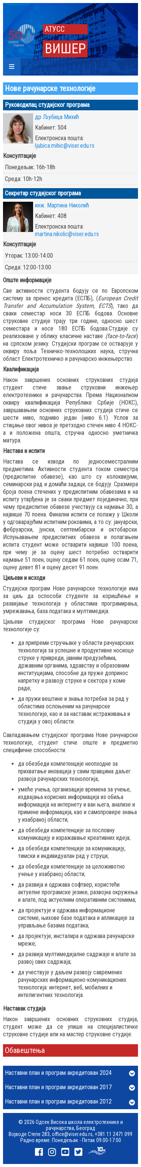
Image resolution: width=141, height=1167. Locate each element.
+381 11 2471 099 (113, 1134)
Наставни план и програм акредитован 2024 (70, 1073)
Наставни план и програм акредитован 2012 (70, 1102)
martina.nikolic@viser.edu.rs (67, 234)
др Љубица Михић (57, 117)
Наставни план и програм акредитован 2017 (70, 1088)
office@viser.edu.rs (72, 1134)
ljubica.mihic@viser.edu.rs (64, 145)
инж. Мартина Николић (62, 205)
